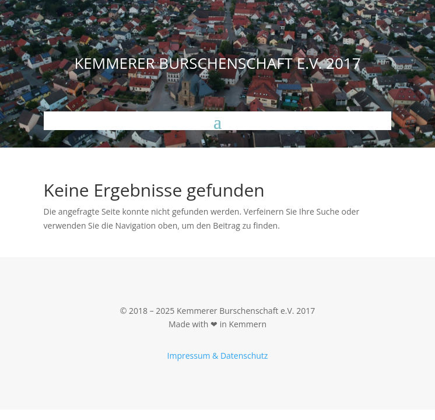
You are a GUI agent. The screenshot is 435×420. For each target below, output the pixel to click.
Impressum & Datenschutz (217, 355)
